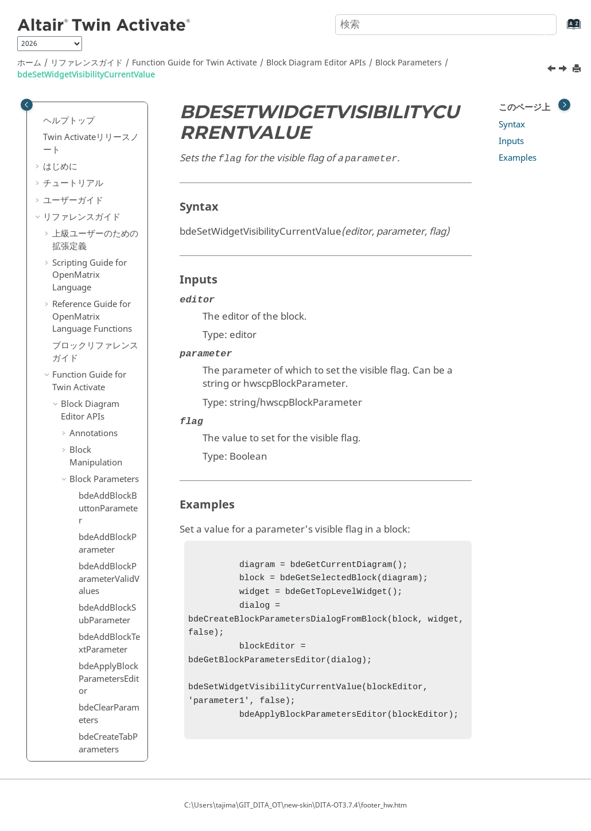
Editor (81, 529)
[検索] (535, 23)
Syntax (512, 124)
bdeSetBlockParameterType (110, 186)
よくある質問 (69, 738)
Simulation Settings (90, 602)
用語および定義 (82, 722)
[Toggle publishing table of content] (27, 105)
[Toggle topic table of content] (564, 105)
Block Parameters (408, 63)
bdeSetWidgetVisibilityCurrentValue (86, 75)
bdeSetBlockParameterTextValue (110, 121)
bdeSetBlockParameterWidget (110, 343)
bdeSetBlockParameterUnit (110, 215)
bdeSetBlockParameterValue (110, 285)
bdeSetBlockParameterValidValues (110, 250)
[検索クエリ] (446, 24)
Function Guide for (194, 63)
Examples (517, 158)
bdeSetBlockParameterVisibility (110, 314)
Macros (75, 659)
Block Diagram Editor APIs (316, 63)
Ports (79, 579)
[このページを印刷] (577, 69)
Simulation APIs (92, 642)
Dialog (82, 478)
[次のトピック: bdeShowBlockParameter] (564, 70)
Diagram (86, 512)
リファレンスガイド (86, 63)
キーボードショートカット (95, 699)
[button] (74, 109)
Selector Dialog (99, 496)
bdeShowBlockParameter (108, 456)
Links (79, 545)
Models (84, 563)
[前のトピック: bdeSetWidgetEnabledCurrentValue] (552, 70)
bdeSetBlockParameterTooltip (110, 156)
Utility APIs (82, 625)
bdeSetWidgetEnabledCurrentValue (110, 379)
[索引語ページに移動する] (562, 30)
